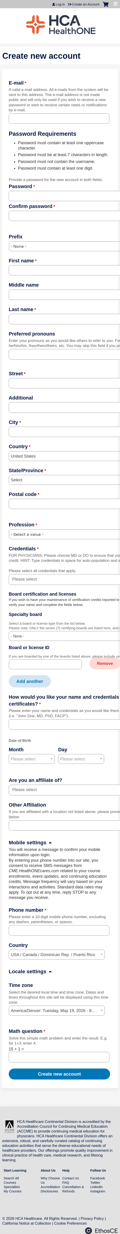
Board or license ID (29, 647)
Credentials (22, 549)
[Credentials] (27, 579)
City (13, 422)
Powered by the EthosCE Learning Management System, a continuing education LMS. (101, 1230)
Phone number (26, 910)
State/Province (26, 470)
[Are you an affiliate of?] (27, 789)
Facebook (97, 1178)
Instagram (97, 1191)
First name (21, 261)
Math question (25, 1031)
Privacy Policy (92, 1218)
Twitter (95, 1182)
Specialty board (25, 614)
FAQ (65, 1182)
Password (20, 186)
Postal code (23, 494)
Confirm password (30, 206)
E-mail (16, 83)
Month (16, 749)
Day (62, 749)
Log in (60, 4)
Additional (21, 398)
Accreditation (50, 1187)
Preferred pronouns (32, 334)
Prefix (16, 237)
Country (18, 446)
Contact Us (70, 1178)
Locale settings (27, 971)
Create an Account (85, 4)
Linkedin (96, 1187)
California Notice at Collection (26, 1223)
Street (16, 373)
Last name (21, 309)
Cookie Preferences (70, 1223)
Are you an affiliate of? (35, 780)
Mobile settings (27, 842)
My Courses (13, 1191)
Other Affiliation (27, 805)
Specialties (12, 1187)
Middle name (24, 285)
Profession (21, 525)
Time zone (21, 985)
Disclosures (49, 1191)
